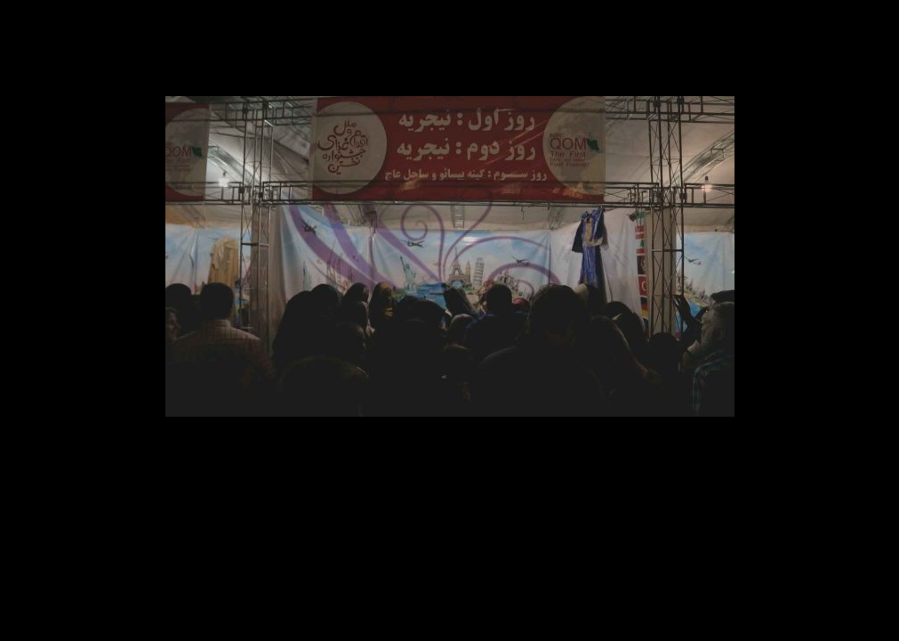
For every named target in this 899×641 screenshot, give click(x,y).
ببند (875, 23)
